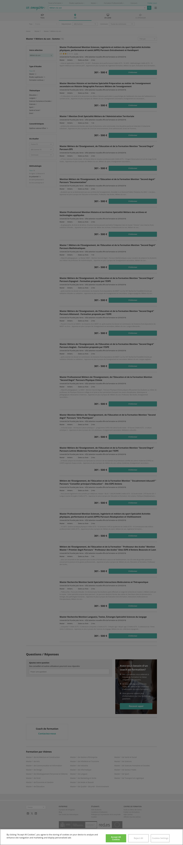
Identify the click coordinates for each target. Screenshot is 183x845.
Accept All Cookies (116, 838)
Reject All (138, 838)
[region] (91, 837)
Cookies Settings (160, 838)
